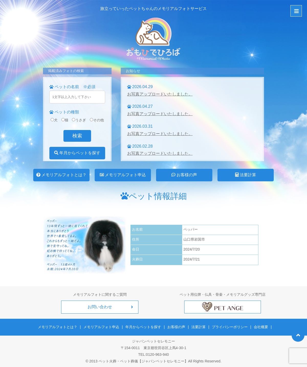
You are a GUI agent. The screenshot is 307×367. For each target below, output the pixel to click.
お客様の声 (184, 175)
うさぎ (79, 120)
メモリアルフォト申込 (123, 175)
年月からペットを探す (77, 153)
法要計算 (245, 175)
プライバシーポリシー (230, 327)
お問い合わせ (99, 307)
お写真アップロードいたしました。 (160, 94)
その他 (97, 120)
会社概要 (261, 327)
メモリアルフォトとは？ (61, 175)
